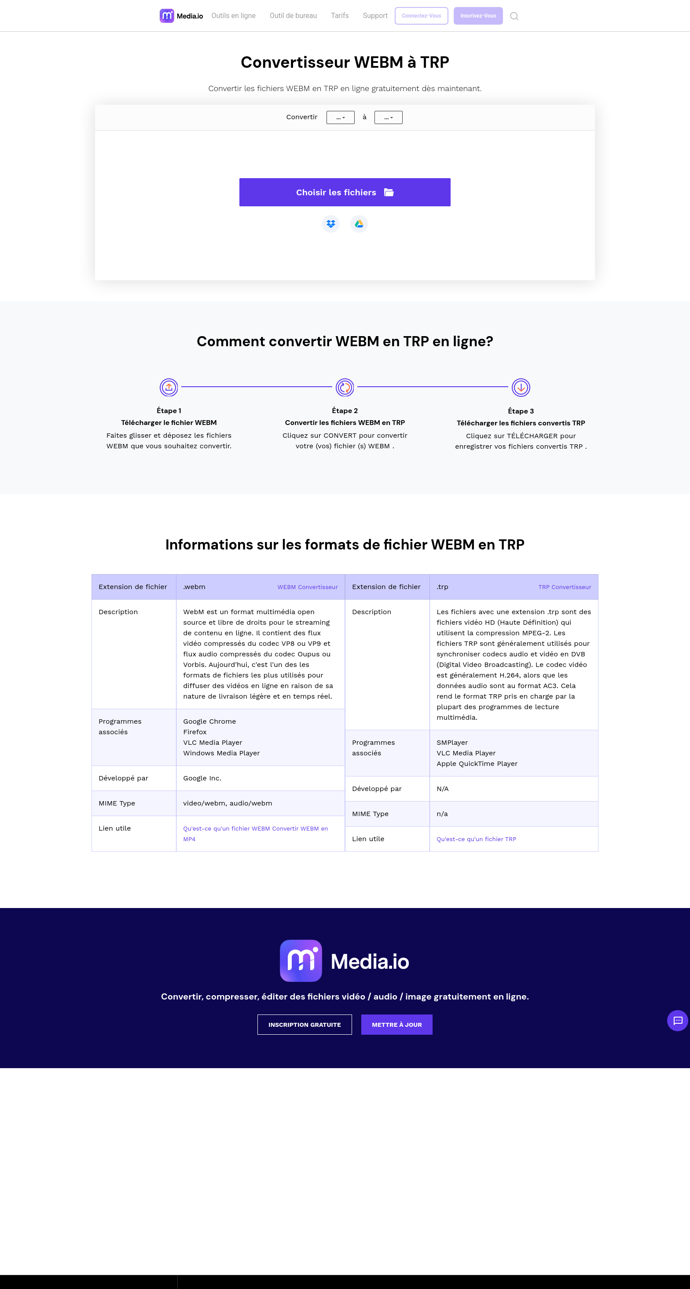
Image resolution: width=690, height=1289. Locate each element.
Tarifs (341, 15)
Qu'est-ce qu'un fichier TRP (484, 839)
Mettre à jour (397, 1024)
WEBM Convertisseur (302, 586)
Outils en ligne (235, 15)
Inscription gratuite (304, 1024)
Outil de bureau (294, 15)
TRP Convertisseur (560, 586)
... (338, 117)
